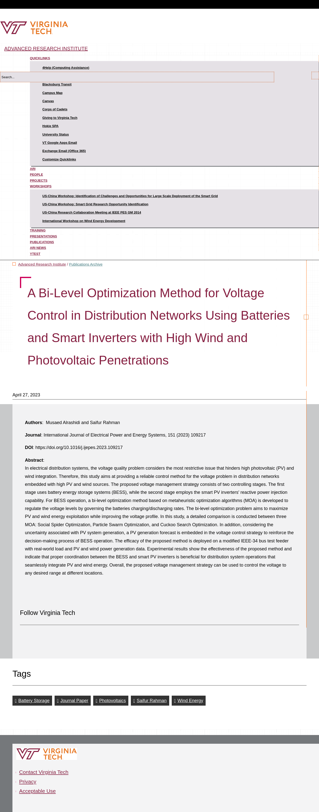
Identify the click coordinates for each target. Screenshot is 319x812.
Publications (42, 242)
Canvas (48, 101)
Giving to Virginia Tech (59, 118)
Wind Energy (190, 700)
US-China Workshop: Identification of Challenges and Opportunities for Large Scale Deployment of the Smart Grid (130, 196)
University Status (55, 134)
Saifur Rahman (152, 700)
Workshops (41, 186)
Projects (38, 180)
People (36, 174)
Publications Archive (85, 264)
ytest (35, 254)
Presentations (43, 236)
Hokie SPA (50, 126)
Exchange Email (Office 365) (64, 151)
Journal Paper (74, 700)
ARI (32, 169)
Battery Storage (34, 700)
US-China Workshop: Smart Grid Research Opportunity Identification (95, 204)
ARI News (38, 248)
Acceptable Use (37, 791)
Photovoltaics (112, 700)
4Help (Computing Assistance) (65, 68)
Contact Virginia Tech (44, 772)
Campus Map (52, 93)
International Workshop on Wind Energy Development (83, 221)
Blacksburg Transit (57, 84)
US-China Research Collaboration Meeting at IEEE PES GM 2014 (91, 212)
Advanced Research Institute (46, 48)
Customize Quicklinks (59, 159)
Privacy (27, 781)
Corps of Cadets (54, 109)
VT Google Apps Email (59, 143)
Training (38, 230)
